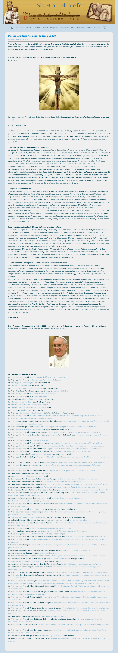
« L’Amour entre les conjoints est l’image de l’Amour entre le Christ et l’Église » (76, 484)
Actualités (20, 27)
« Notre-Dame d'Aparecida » (42, 454)
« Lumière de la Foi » (61, 391)
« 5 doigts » (24, 410)
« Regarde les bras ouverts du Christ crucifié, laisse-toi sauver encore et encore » (57, 640)
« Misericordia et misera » (50, 553)
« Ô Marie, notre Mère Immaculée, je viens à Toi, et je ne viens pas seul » (79, 556)
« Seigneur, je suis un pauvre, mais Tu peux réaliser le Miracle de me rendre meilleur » (56, 612)
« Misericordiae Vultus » (79, 520)
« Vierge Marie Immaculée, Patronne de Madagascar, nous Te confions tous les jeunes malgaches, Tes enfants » (57, 632)
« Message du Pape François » (22, 383)
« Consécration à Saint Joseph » (30, 413)
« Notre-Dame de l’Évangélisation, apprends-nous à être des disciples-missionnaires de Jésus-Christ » (58, 599)
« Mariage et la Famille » (20, 476)
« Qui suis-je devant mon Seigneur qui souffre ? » (81, 564)
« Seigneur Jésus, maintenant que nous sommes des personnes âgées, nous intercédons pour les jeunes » (54, 467)
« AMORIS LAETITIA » (37, 534)
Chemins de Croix (67, 27)
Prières (45, 27)
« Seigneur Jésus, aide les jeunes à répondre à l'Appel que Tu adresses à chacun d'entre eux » (59, 604)
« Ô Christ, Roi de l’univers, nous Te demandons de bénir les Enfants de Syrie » (77, 572)
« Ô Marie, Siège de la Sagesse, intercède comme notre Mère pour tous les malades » (58, 458)
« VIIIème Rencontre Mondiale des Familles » (28, 517)
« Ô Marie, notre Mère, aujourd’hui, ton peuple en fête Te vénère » (76, 443)
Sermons (37, 27)
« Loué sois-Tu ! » (37, 509)
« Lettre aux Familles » (20, 385)
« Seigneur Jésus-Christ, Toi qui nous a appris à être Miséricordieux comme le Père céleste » (57, 524)
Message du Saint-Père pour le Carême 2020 (32, 36)
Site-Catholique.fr (59, 6)
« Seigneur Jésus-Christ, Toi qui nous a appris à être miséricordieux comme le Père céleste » (57, 505)
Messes (28, 27)
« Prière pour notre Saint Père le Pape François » (30, 405)
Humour (97, 27)
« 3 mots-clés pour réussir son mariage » (28, 388)
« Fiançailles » (44, 473)
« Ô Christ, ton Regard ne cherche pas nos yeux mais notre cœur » (74, 432)
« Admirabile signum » (48, 635)
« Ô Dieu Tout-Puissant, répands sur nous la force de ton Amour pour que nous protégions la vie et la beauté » (57, 513)
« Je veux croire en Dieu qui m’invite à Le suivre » (85, 536)
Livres (89, 27)
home (12, 28)
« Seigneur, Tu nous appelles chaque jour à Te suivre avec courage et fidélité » (65, 426)
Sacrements (80, 27)
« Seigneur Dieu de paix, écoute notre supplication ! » (74, 451)
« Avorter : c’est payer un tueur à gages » (49, 616)
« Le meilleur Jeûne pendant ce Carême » (24, 561)
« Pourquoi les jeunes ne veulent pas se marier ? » (65, 481)
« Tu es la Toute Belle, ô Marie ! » (43, 394)
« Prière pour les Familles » (21, 402)
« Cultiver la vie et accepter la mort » (67, 498)
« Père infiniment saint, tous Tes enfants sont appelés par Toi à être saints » (75, 462)
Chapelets (54, 27)
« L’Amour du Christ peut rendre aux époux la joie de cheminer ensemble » (71, 487)
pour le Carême (22, 39)
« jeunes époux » (28, 399)
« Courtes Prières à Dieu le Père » (29, 429)
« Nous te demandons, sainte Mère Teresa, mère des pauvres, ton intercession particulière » (58, 626)
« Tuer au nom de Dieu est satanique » (76, 550)
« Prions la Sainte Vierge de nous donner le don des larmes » (85, 608)
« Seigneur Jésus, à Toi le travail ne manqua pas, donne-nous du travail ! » (74, 448)
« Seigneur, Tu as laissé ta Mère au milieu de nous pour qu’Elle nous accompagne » (73, 446)
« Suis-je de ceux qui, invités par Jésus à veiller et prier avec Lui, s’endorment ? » (56, 568)
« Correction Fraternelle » (21, 501)
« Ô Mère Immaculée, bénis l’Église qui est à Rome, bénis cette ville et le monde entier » (58, 588)
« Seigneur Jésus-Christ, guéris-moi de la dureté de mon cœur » (72, 470)
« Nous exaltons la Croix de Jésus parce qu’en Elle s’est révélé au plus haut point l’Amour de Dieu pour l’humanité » (57, 546)
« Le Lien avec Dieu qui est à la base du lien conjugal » (77, 479)
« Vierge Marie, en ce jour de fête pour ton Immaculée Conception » (63, 531)
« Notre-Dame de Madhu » (42, 440)
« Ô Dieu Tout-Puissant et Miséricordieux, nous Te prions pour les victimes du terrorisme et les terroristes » (56, 541)
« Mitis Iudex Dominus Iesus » (58, 558)
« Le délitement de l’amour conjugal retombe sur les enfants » (84, 490)
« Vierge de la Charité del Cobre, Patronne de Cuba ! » (51, 528)
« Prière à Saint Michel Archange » (24, 407)
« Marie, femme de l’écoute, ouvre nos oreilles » (49, 377)
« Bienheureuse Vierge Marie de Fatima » (46, 380)
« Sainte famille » (40, 396)
